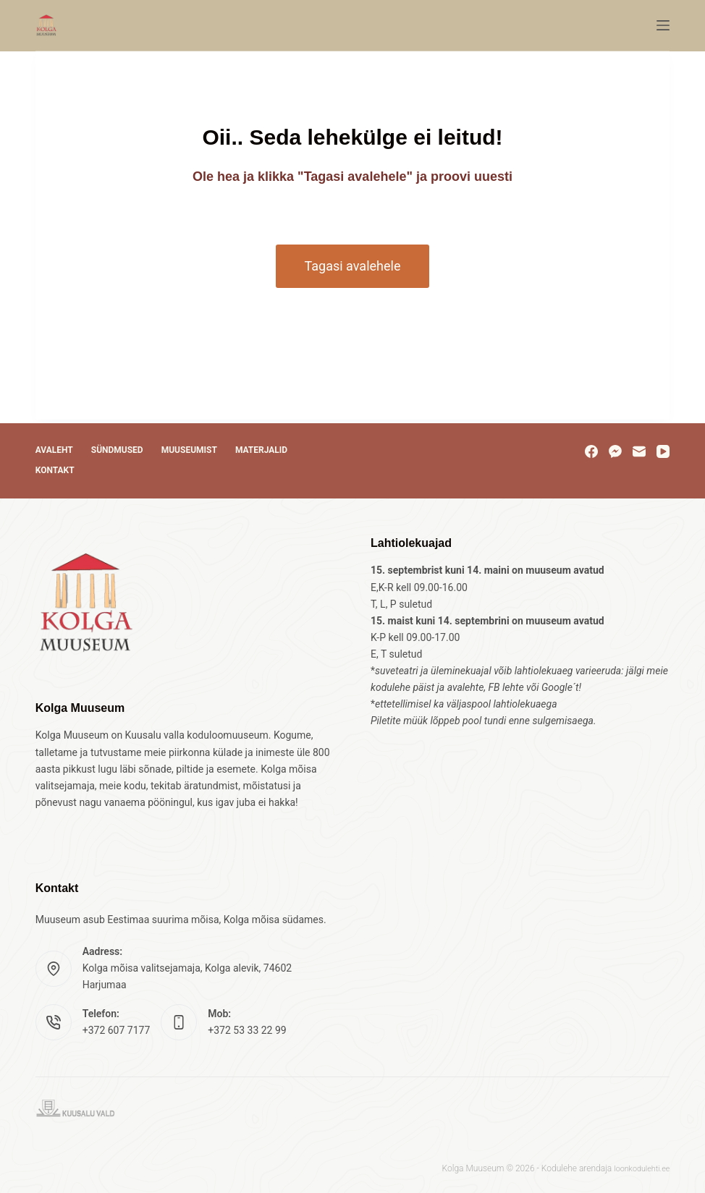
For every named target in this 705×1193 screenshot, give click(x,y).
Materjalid (261, 450)
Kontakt (55, 470)
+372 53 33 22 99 (247, 1030)
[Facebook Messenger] (615, 451)
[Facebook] (591, 451)
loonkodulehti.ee (638, 1168)
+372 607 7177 (117, 1030)
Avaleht (54, 450)
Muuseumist (189, 450)
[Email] (639, 451)
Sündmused (117, 450)
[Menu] (663, 25)
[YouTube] (663, 451)
